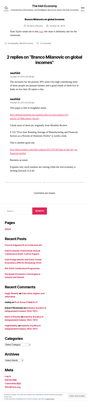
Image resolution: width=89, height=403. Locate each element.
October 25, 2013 (57, 26)
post (41, 31)
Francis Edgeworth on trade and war (23, 245)
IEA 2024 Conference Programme (22, 268)
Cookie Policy (49, 399)
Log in (8, 376)
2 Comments (45, 43)
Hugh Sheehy (11, 293)
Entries (11, 379)
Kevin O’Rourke (36, 26)
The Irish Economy (44, 6)
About (8, 229)
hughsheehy (11, 325)
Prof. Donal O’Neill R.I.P (26, 302)
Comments (13, 383)
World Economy (26, 43)
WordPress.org (12, 387)
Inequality (14, 43)
